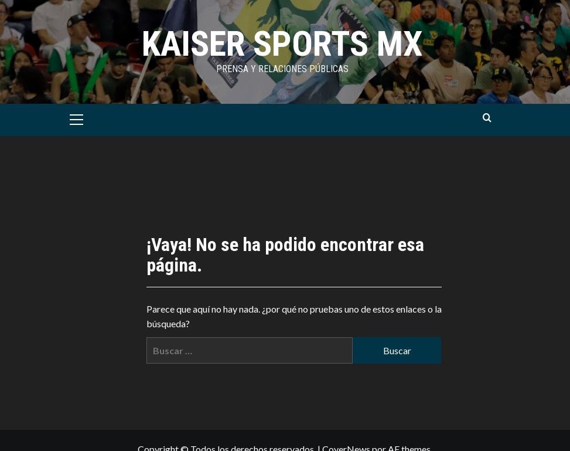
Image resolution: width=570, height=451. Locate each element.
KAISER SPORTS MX (282, 44)
